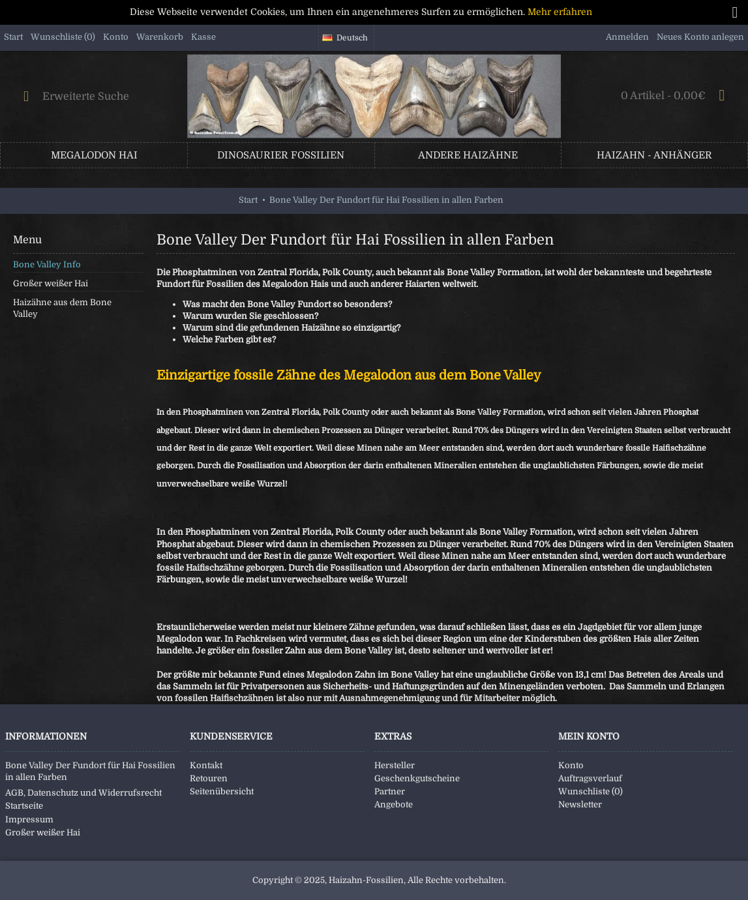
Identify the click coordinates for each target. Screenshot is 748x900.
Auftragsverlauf (590, 778)
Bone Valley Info (47, 264)
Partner (389, 791)
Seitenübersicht (222, 791)
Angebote (393, 804)
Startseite (24, 806)
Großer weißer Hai (50, 283)
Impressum (29, 819)
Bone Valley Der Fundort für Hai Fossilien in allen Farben (90, 771)
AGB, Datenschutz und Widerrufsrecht (83, 793)
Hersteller (394, 765)
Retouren (209, 778)
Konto (571, 765)
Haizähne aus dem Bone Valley (62, 308)
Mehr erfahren (560, 12)
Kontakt (206, 765)
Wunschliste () (590, 791)
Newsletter (580, 804)
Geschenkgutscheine (417, 778)
